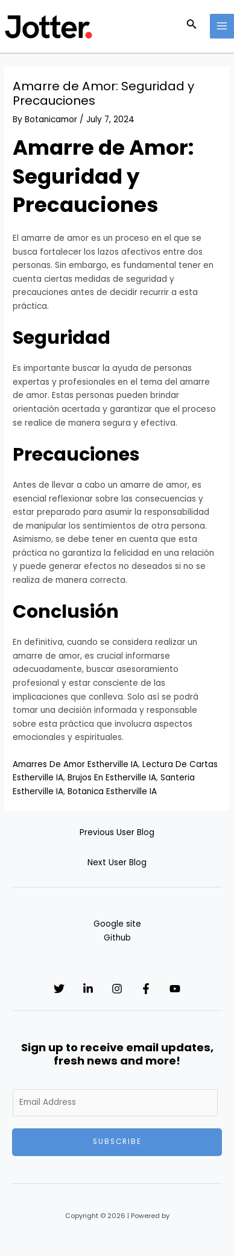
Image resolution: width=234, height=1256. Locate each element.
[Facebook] (146, 988)
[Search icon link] (191, 25)
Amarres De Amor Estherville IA (75, 764)
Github (117, 938)
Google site (117, 924)
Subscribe (117, 1141)
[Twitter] (59, 988)
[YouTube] (174, 988)
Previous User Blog (117, 832)
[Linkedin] (88, 988)
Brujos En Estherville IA (112, 777)
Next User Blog (117, 862)
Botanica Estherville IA (112, 791)
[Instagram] (117, 988)
